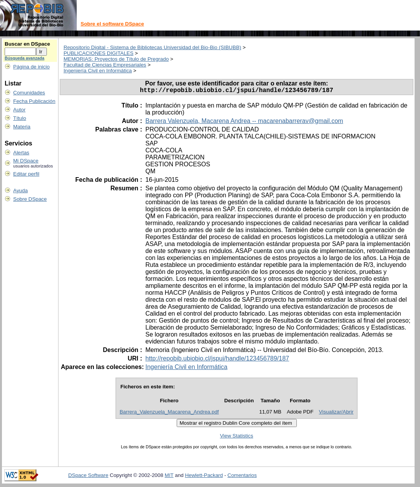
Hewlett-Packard (204, 477)
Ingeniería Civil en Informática (98, 70)
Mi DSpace (25, 161)
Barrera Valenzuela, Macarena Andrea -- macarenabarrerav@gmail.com (244, 122)
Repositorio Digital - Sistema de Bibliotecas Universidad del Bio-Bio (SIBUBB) (152, 47)
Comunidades (29, 93)
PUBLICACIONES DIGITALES (98, 53)
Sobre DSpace (30, 199)
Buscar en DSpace (27, 44)
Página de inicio (31, 67)
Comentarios (242, 477)
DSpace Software (88, 477)
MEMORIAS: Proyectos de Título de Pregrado (116, 59)
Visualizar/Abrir (336, 413)
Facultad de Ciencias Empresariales (105, 65)
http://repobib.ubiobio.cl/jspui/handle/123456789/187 (217, 360)
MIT (169, 477)
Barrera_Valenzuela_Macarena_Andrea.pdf (169, 413)
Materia (21, 127)
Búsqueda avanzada (24, 58)
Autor (19, 110)
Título (19, 118)
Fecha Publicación (34, 101)
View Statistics (236, 437)
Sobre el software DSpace (112, 24)
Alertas (21, 152)
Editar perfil (26, 174)
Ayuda (20, 190)
